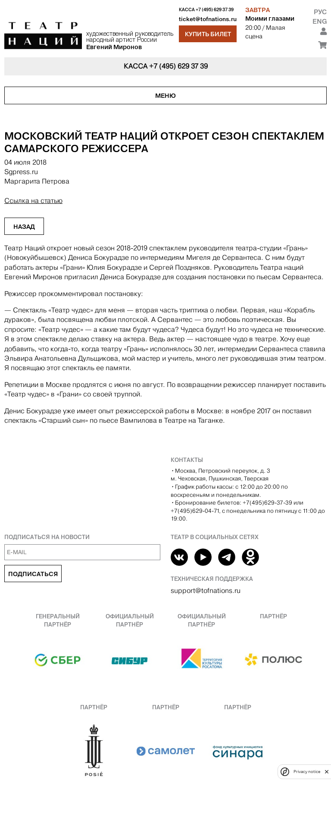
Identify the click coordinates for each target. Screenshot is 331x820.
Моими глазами (269, 18)
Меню (165, 96)
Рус (320, 12)
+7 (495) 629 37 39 (215, 9)
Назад (24, 227)
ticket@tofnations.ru (208, 19)
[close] (326, 771)
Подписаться (33, 574)
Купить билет (208, 34)
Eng (319, 21)
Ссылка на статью (33, 200)
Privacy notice (307, 771)
